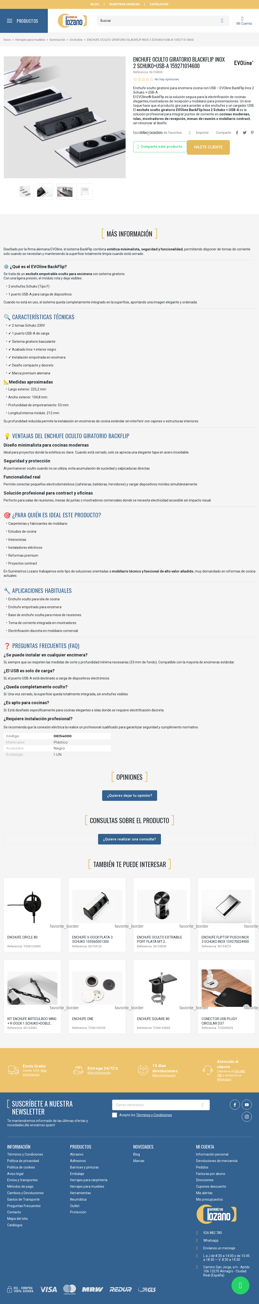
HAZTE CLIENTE (208, 147)
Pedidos (202, 1167)
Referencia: (141, 72)
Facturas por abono (210, 1174)
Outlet (74, 1206)
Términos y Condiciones (154, 1115)
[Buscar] (163, 20)
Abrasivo (76, 1154)
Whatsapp (224, 1079)
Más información (35, 1072)
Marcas (138, 1161)
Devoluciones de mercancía (216, 1161)
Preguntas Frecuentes (24, 1206)
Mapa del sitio (17, 1219)
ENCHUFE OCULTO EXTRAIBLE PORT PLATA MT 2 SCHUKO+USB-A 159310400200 (161, 941)
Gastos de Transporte (23, 1199)
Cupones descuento (211, 1186)
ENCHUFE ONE (83, 1019)
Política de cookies (21, 1167)
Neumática (78, 1199)
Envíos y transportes (22, 1180)
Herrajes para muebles (87, 1186)
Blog (95, 4)
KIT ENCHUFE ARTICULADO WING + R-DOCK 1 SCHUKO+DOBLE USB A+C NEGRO (31, 1023)
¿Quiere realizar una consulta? (129, 839)
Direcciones (205, 1180)
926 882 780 (212, 1233)
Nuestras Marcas (124, 4)
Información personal (212, 1154)
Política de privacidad (23, 1161)
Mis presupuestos (209, 1199)
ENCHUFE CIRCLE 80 (22, 937)
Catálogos (159, 4)
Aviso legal (15, 1174)
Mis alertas (204, 1193)
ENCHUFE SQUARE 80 (153, 1019)
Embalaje (77, 1174)
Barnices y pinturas (84, 1167)
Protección (78, 1212)
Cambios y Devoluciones (25, 1193)
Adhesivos (78, 1161)
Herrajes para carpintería (88, 1180)
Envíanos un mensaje (219, 1248)
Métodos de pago (20, 1186)
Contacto (14, 1212)
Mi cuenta (205, 1146)
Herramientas (80, 1193)
